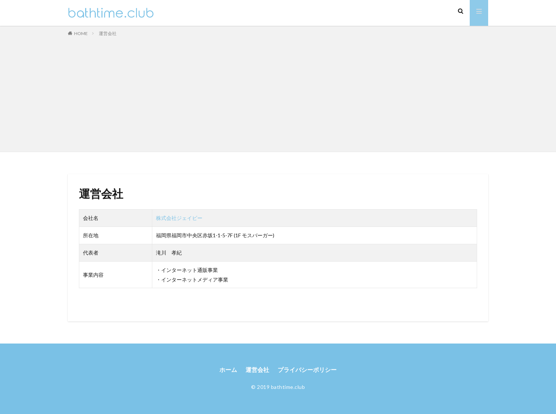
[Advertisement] (278, 92)
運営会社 (108, 33)
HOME (81, 33)
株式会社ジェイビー (179, 218)
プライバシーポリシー (307, 369)
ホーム (228, 369)
